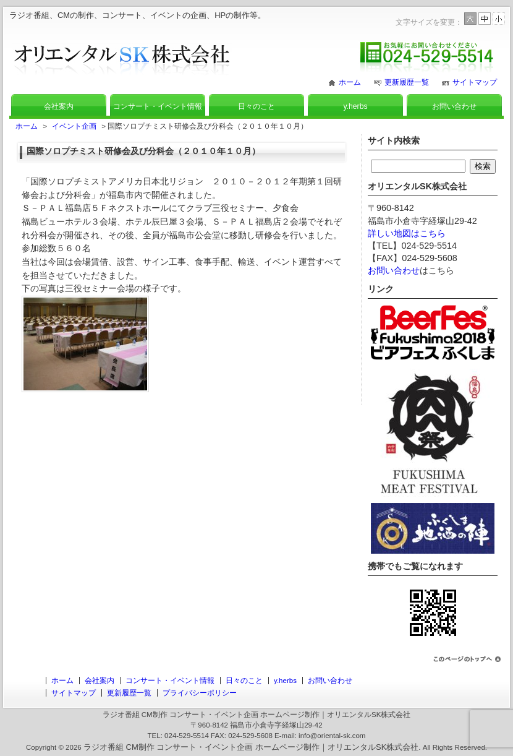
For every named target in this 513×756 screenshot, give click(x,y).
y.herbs (355, 106)
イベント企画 (74, 126)
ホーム (350, 82)
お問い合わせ (454, 106)
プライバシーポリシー (200, 693)
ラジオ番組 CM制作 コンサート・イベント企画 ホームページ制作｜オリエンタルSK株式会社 (250, 747)
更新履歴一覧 (406, 82)
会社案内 (59, 106)
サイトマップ (474, 82)
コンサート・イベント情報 (157, 106)
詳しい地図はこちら (407, 233)
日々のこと (256, 106)
